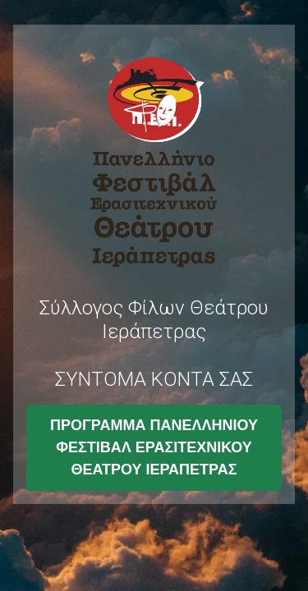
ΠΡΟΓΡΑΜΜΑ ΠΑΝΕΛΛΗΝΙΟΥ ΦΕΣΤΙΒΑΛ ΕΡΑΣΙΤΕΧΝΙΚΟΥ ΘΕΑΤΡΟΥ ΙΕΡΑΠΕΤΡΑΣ (154, 447)
